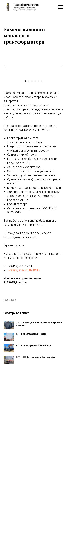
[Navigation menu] (60, 7)
